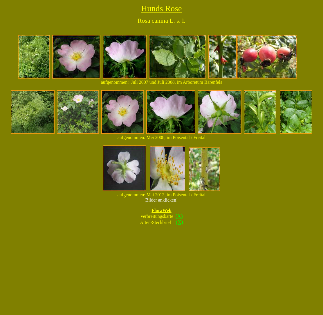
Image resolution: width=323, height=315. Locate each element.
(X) (179, 216)
